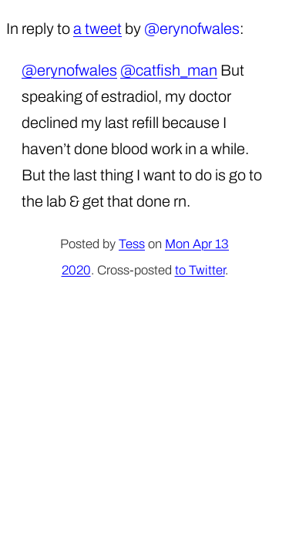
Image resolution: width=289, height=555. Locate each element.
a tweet (97, 28)
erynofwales (200, 28)
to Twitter (200, 270)
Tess (132, 244)
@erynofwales (69, 70)
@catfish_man (168, 70)
